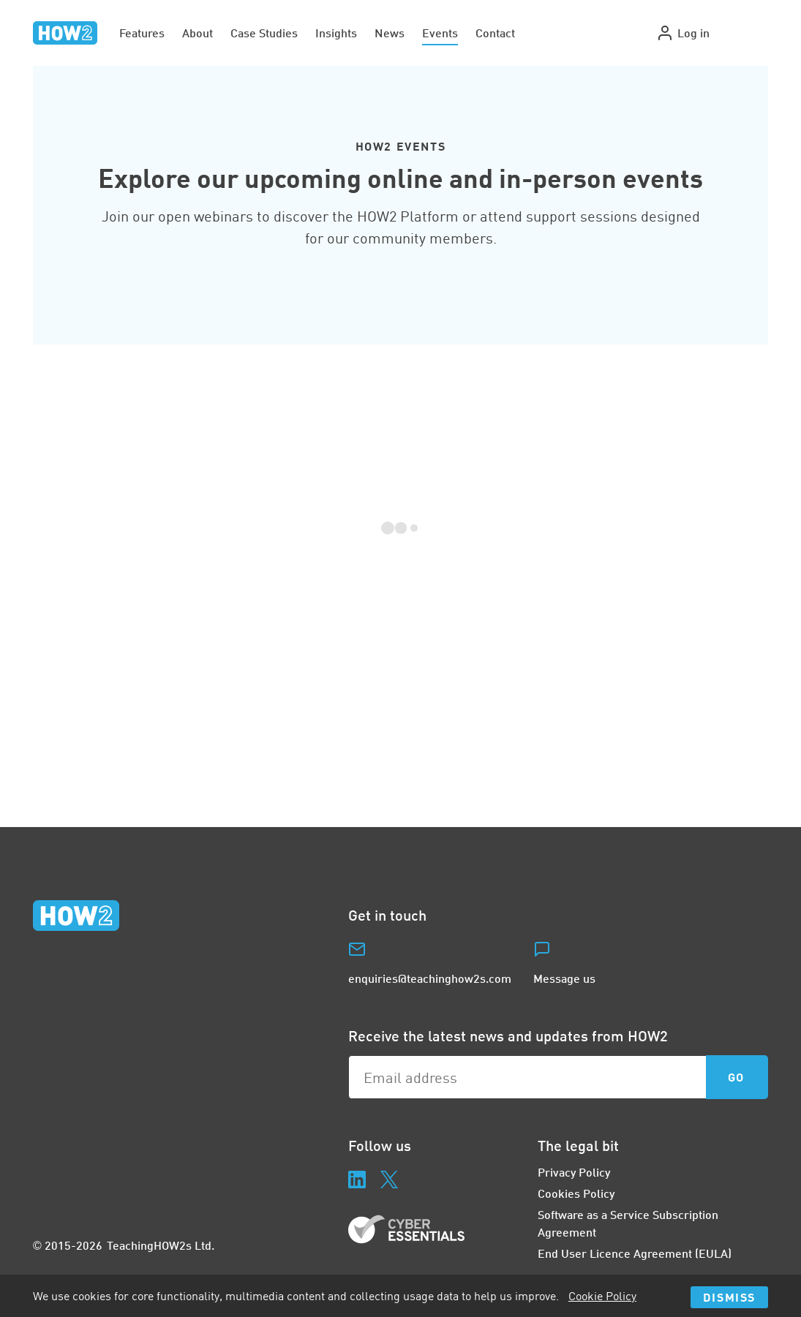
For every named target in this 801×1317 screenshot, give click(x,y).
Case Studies (264, 32)
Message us (564, 978)
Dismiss (729, 1297)
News (390, 32)
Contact (495, 32)
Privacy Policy (574, 1172)
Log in (683, 33)
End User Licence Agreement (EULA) (635, 1253)
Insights (336, 32)
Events (440, 32)
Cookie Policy (602, 1295)
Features (142, 32)
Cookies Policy (576, 1193)
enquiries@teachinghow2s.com (429, 978)
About (197, 32)
